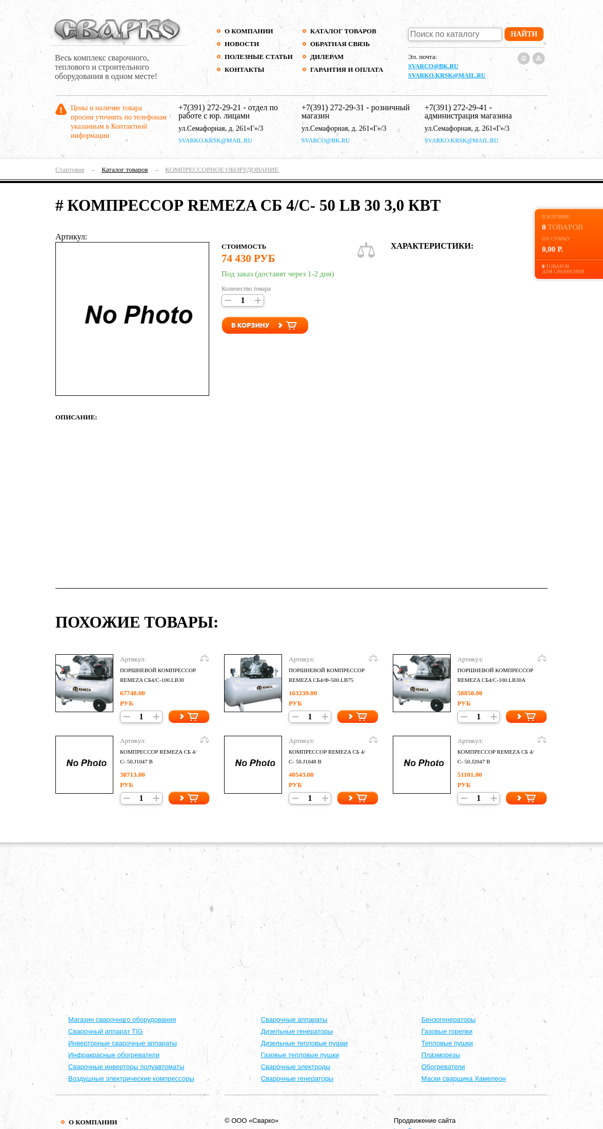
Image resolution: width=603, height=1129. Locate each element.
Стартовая (69, 169)
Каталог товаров (343, 31)
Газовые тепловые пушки (300, 1055)
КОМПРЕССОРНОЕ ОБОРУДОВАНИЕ (221, 169)
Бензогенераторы (448, 1019)
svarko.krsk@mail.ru (447, 75)
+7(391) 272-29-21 (209, 107)
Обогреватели (443, 1067)
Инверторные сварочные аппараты (122, 1043)
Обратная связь (340, 44)
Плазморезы (440, 1055)
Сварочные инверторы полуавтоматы (126, 1067)
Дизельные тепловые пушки (304, 1043)
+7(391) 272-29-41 (456, 107)
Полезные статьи (259, 57)
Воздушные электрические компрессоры (131, 1078)
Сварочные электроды (296, 1067)
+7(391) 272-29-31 (333, 107)
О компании (249, 31)
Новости (242, 44)
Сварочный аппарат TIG (105, 1031)
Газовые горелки (447, 1031)
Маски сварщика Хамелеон (463, 1078)
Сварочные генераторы (297, 1078)
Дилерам (327, 57)
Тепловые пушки (447, 1043)
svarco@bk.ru (433, 66)
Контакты (245, 69)
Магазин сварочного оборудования (122, 1019)
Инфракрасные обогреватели (113, 1055)
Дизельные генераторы (297, 1031)
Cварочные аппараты (294, 1019)
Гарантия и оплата (346, 69)
